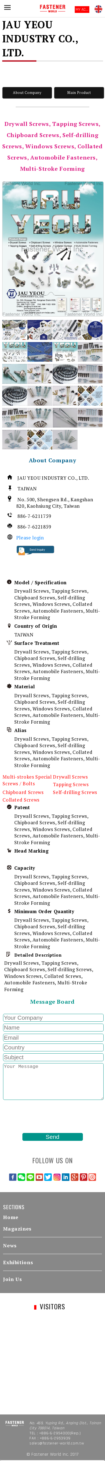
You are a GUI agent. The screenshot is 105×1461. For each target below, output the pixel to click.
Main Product (79, 92)
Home (10, 1217)
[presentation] (44, 1116)
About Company (27, 92)
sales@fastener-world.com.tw (56, 1443)
